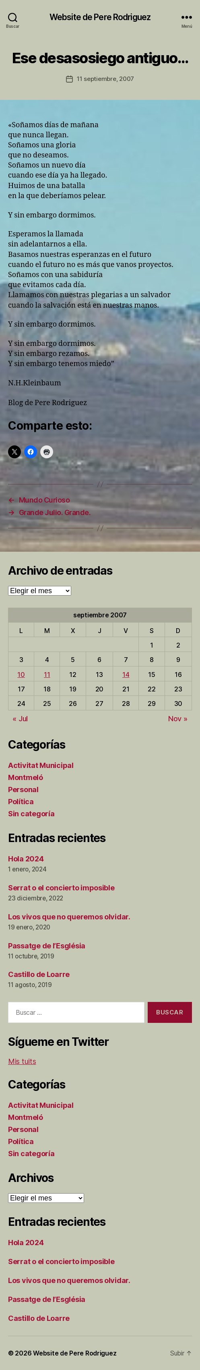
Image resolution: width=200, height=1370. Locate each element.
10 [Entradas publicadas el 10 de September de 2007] (21, 675)
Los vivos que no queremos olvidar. (69, 917)
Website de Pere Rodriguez (100, 17)
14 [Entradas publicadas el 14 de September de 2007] (125, 675)
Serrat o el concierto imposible (61, 888)
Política (21, 801)
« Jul (20, 718)
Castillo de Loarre (39, 974)
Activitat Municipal (41, 765)
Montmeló (25, 777)
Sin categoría (31, 813)
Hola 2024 (26, 859)
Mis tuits (22, 1061)
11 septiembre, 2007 (105, 79)
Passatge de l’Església (46, 946)
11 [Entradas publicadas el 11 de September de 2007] (47, 675)
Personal (23, 789)
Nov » (178, 718)
